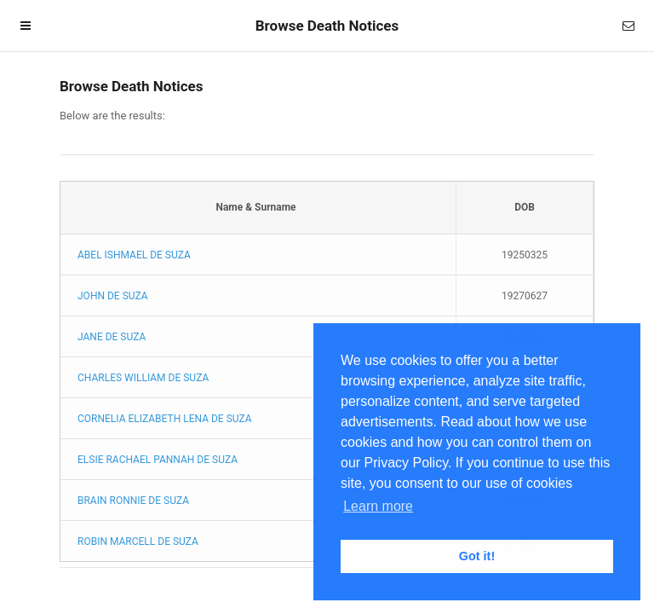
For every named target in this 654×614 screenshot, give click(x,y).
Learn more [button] (378, 506)
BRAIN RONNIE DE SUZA (133, 501)
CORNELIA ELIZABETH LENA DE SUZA (164, 419)
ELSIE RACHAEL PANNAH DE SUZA (157, 460)
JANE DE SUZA (111, 337)
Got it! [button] (477, 556)
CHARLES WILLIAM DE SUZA (143, 378)
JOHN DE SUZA (112, 296)
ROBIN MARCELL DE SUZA (137, 541)
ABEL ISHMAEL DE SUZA (134, 255)
